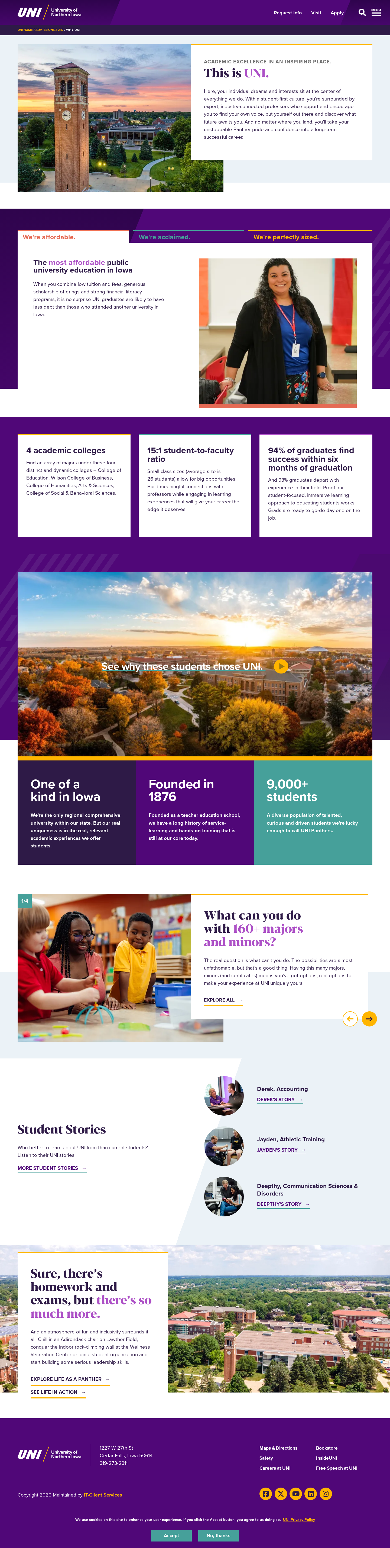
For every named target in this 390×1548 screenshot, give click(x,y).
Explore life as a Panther (66, 1379)
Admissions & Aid (50, 29)
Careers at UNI (275, 1468)
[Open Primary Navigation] (361, 12)
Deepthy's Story (279, 1204)
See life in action (54, 1391)
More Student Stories (48, 1167)
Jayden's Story (277, 1150)
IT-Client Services (103, 1494)
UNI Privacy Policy (299, 1519)
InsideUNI (327, 1458)
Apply (337, 12)
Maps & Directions (279, 1448)
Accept (171, 1535)
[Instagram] (320, 1493)
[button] (350, 1019)
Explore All (220, 999)
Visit (316, 12)
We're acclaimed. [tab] (164, 237)
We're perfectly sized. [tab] (286, 237)
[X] (278, 1493)
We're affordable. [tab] (49, 237)
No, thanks (218, 1535)
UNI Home (26, 29)
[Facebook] (265, 1493)
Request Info (288, 12)
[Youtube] (292, 1493)
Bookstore (327, 1448)
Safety (266, 1458)
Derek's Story (276, 1099)
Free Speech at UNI (337, 1468)
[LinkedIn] (306, 1493)
